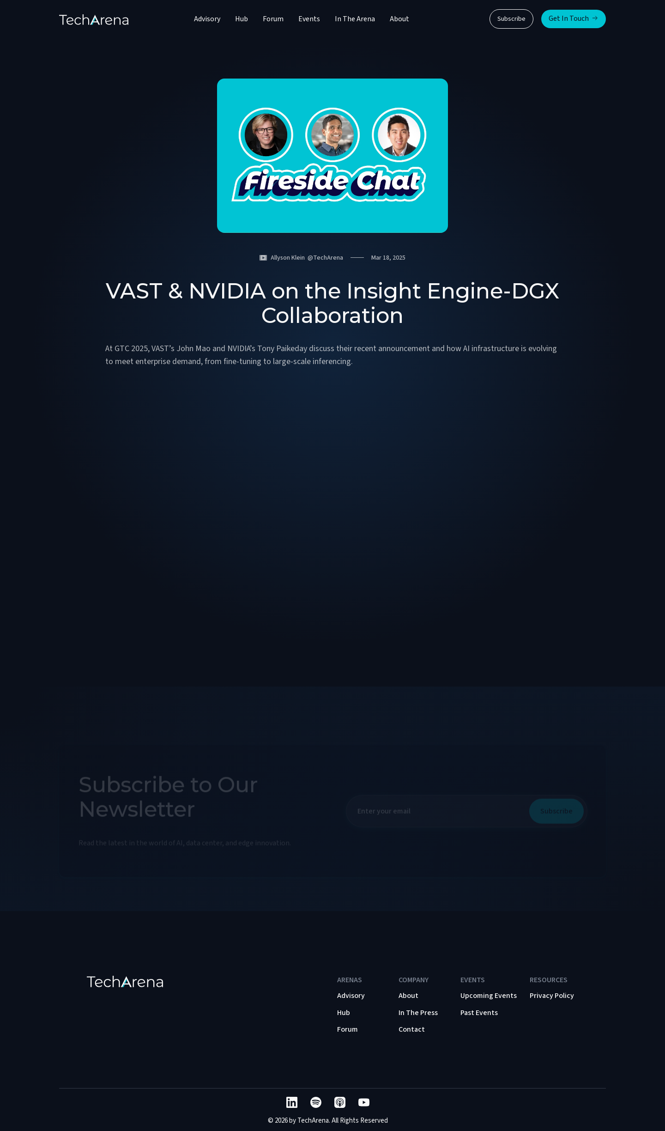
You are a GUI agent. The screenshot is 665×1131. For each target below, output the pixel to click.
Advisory (207, 19)
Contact (412, 1029)
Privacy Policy (552, 995)
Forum (273, 19)
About (399, 19)
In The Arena (355, 19)
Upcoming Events (488, 995)
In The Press (418, 1013)
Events (309, 19)
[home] (93, 18)
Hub (241, 19)
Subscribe (511, 19)
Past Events (479, 1013)
